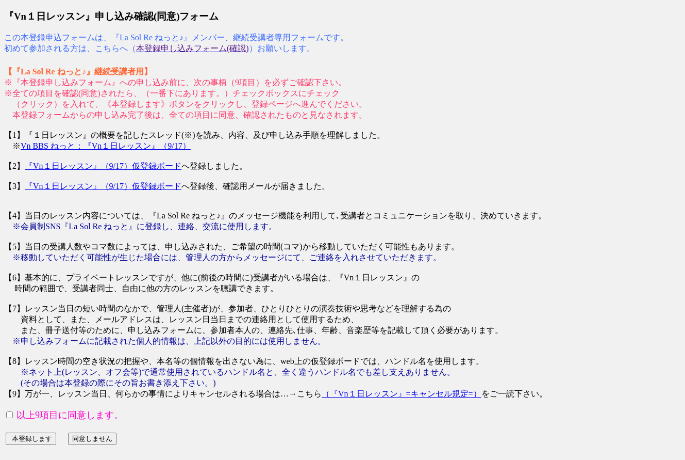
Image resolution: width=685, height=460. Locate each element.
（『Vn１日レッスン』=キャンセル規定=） (401, 393)
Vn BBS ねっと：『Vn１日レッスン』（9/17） (106, 145)
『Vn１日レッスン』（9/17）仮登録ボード (103, 166)
